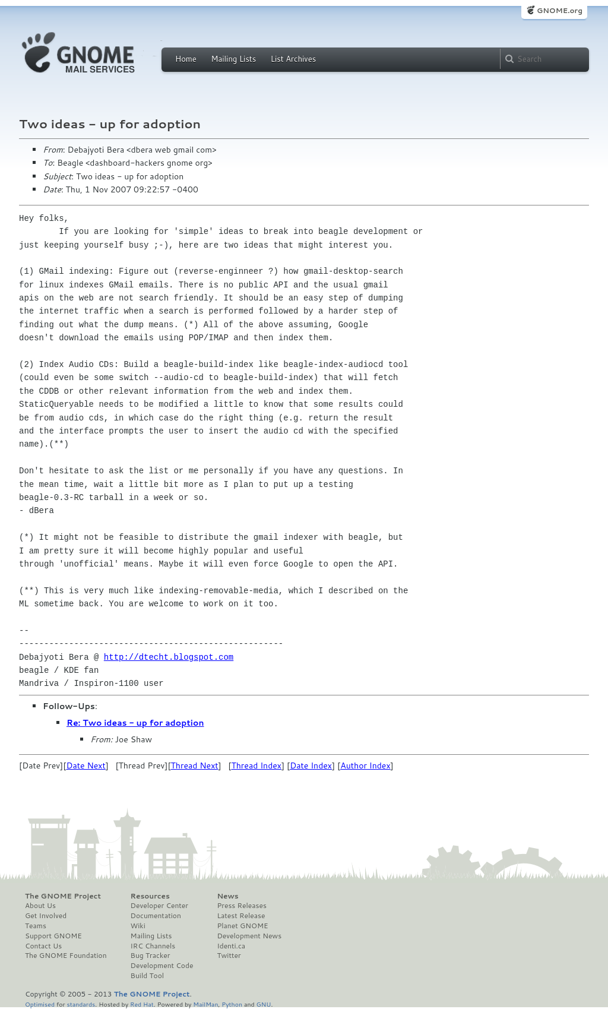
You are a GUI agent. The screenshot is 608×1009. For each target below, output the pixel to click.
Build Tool (147, 975)
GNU (263, 1003)
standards (80, 1003)
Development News (249, 936)
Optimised (40, 1003)
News (227, 896)
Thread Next (194, 765)
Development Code (162, 965)
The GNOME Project (63, 896)
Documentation (156, 916)
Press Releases (241, 905)
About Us (40, 905)
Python (231, 1003)
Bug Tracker (150, 955)
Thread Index (256, 765)
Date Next (85, 765)
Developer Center (159, 905)
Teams (35, 926)
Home (186, 58)
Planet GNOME (242, 926)
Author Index (365, 765)
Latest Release (241, 916)
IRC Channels (153, 946)
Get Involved (45, 916)
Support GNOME (53, 936)
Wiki (138, 926)
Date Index (311, 765)
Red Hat (142, 1003)
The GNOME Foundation (66, 955)
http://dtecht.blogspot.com (168, 657)
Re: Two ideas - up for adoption (135, 723)
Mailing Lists (233, 58)
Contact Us (43, 946)
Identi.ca (231, 946)
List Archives (293, 58)
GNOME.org (559, 10)
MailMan (205, 1003)
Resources (150, 896)
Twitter (228, 955)
